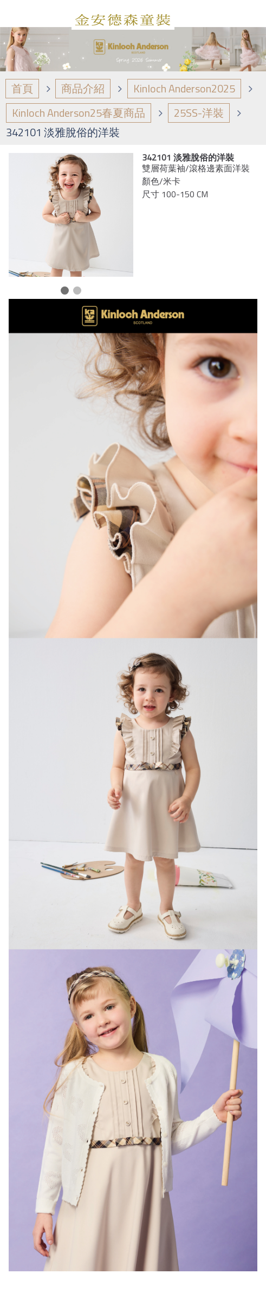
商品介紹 (83, 88)
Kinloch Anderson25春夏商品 (78, 112)
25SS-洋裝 (199, 112)
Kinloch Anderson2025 (184, 88)
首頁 (22, 88)
